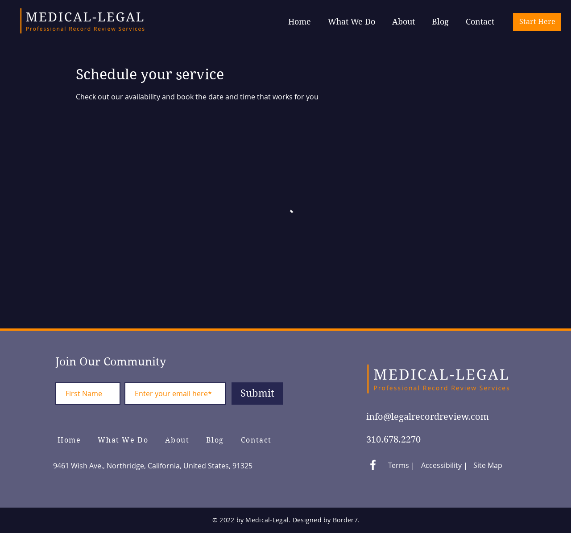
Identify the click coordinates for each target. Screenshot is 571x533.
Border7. (346, 520)
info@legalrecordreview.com (427, 417)
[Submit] (257, 393)
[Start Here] (537, 22)
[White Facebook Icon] (373, 465)
